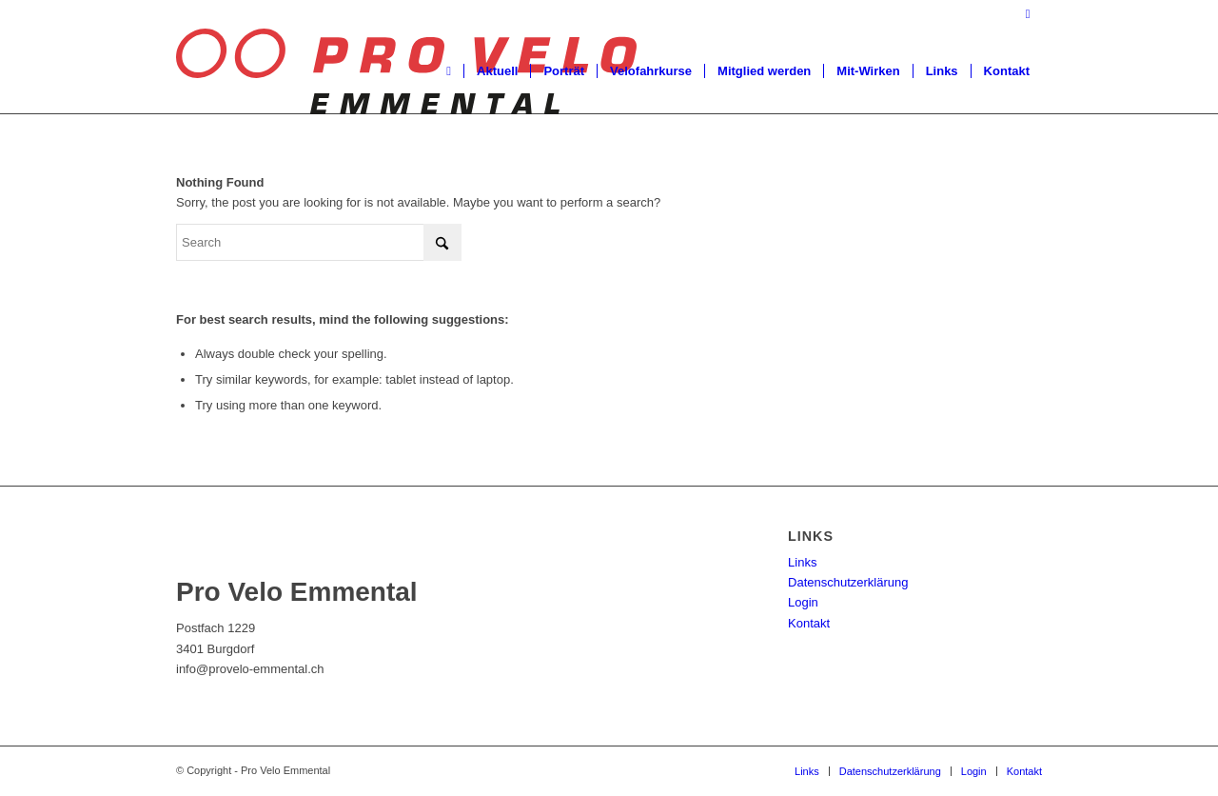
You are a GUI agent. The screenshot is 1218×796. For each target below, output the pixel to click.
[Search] (319, 242)
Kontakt (809, 623)
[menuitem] (448, 71)
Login (803, 602)
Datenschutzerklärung (848, 582)
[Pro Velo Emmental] (406, 71)
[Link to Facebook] (1027, 14)
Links (802, 562)
